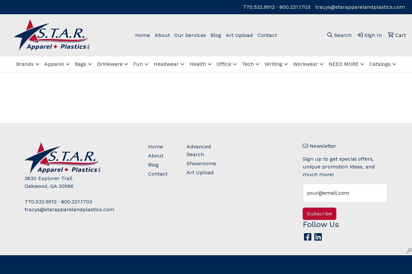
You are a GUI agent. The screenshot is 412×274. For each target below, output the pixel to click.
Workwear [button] (305, 64)
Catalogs (380, 64)
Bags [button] (80, 64)
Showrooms (201, 163)
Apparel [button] (54, 64)
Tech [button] (248, 64)
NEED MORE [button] (344, 64)
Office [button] (224, 64)
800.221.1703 (294, 7)
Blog (216, 35)
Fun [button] (138, 64)
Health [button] (198, 64)
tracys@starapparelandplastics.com (360, 7)
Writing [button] (273, 64)
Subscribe (319, 214)
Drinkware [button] (110, 64)
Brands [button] (25, 64)
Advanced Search (199, 150)
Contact (267, 35)
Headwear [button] (166, 64)
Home (142, 35)
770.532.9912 (259, 7)
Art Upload (239, 35)
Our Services (190, 35)
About (162, 35)
